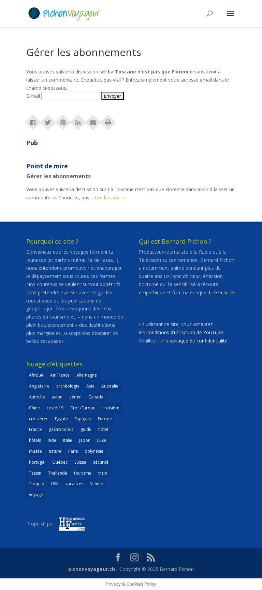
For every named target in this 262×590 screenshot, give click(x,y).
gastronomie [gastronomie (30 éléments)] (61, 429)
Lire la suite (110, 197)
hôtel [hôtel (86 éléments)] (103, 429)
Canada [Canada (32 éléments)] (95, 397)
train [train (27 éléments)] (102, 473)
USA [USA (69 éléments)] (55, 484)
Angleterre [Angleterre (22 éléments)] (39, 386)
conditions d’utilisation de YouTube (184, 332)
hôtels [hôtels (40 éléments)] (35, 440)
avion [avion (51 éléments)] (57, 397)
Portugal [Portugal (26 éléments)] (37, 462)
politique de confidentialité (199, 340)
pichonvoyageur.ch (91, 569)
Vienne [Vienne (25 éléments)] (96, 484)
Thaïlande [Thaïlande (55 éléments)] (57, 473)
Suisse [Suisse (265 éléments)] (80, 462)
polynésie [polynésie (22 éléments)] (94, 451)
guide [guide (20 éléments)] (86, 429)
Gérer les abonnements (58, 176)
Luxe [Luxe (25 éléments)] (101, 440)
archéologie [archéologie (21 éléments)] (67, 386)
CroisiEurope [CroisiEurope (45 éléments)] (83, 408)
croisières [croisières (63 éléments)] (38, 419)
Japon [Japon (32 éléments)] (84, 440)
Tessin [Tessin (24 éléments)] (35, 473)
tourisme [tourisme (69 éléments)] (82, 473)
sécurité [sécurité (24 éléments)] (100, 462)
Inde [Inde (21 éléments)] (52, 440)
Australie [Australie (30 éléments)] (109, 386)
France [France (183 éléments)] (35, 429)
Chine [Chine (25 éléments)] (34, 408)
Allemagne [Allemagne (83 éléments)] (86, 375)
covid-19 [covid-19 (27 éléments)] (55, 408)
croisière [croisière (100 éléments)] (110, 408)
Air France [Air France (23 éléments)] (60, 375)
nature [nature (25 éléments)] (55, 451)
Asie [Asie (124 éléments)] (90, 386)
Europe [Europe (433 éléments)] (105, 419)
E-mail (33, 96)
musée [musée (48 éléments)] (35, 451)
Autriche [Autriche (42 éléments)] (37, 397)
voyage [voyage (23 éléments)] (36, 494)
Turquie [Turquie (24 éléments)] (36, 484)
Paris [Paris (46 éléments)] (73, 451)
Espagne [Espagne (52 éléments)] (83, 419)
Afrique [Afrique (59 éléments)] (36, 375)
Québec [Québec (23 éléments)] (60, 462)
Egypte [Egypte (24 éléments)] (61, 419)
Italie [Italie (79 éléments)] (67, 440)
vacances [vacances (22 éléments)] (74, 484)
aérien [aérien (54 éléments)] (75, 397)
